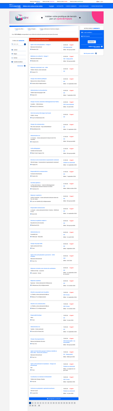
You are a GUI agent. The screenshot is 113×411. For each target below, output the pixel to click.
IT (102, 1)
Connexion (91, 42)
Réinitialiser (21, 66)
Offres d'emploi (32, 29)
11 (56, 403)
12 (58, 403)
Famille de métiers (17, 62)
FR (98, 1)
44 (39, 405)
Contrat (14, 50)
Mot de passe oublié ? (90, 53)
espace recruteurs (97, 6)
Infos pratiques (84, 6)
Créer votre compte (96, 46)
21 (35, 405)
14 (64, 403)
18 (74, 403)
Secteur (14, 58)
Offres (52, 6)
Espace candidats (71, 6)
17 (72, 403)
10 (53, 403)
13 (61, 403)
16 (69, 403)
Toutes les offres (19, 29)
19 (30, 405)
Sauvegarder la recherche (54, 398)
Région (14, 54)
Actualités (60, 6)
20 (32, 405)
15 (66, 403)
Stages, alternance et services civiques (50, 29)
